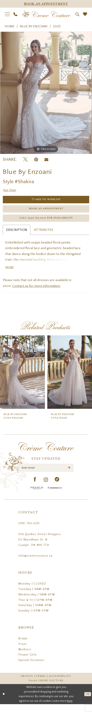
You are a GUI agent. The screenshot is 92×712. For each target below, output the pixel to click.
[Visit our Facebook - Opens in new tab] (34, 487)
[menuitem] (7, 14)
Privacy (27, 684)
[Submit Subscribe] (68, 475)
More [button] (10, 273)
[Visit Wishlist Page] (85, 14)
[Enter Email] (45, 475)
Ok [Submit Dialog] (87, 701)
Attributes (43, 235)
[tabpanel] (46, 93)
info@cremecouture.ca (35, 563)
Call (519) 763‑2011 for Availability (46, 222)
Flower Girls (27, 662)
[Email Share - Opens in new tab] (46, 159)
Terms (41, 684)
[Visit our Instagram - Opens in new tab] (45, 487)
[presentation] (22, 378)
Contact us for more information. (36, 292)
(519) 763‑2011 (28, 531)
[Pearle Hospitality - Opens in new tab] (37, 496)
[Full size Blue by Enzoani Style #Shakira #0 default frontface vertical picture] (46, 93)
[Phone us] (15, 14)
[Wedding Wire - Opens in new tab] (55, 496)
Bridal (22, 646)
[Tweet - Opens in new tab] (25, 159)
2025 (57, 26)
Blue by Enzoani (34, 26)
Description (16, 235)
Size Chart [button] (10, 190)
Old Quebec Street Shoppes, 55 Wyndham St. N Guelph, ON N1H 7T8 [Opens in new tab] (40, 548)
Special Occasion (31, 668)
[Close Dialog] (4, 702)
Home (9, 26)
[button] (7, 14)
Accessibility (60, 684)
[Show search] (77, 14)
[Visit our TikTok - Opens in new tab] (57, 487)
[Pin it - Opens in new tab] (36, 159)
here (69, 708)
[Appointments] (46, 4)
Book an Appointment (46, 211)
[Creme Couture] (46, 14)
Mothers (24, 657)
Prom (22, 652)
